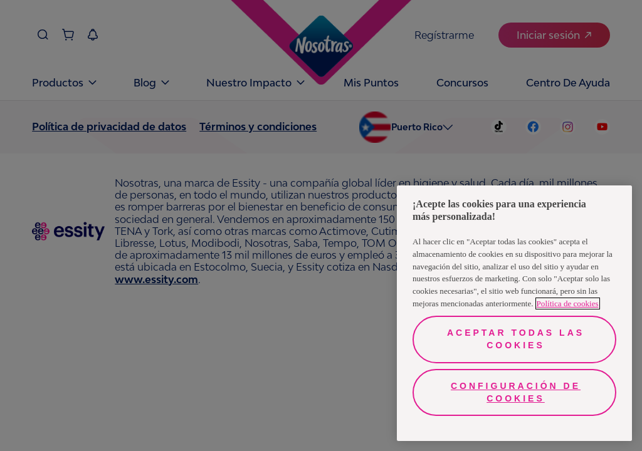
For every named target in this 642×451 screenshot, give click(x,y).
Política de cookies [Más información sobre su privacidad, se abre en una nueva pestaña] (568, 303)
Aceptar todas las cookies (515, 339)
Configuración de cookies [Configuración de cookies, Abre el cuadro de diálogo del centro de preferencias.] (516, 392)
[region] (514, 313)
